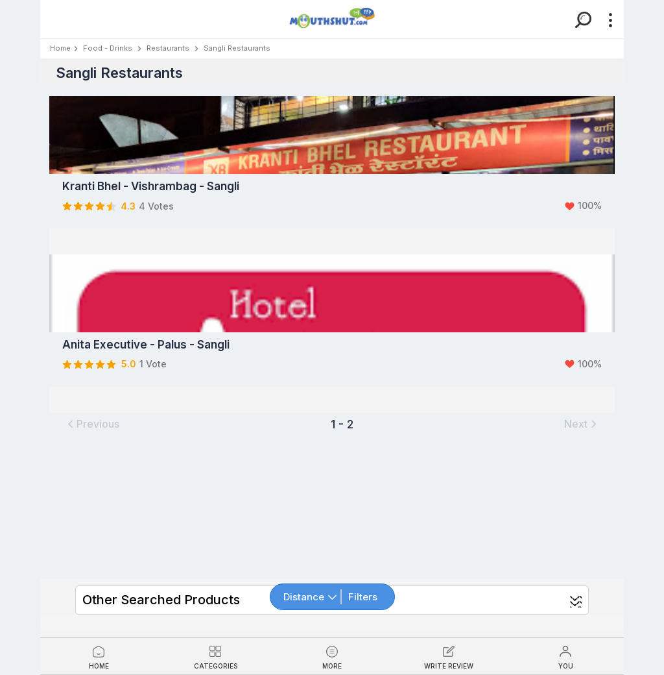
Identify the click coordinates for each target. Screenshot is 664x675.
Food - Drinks (107, 48)
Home (60, 48)
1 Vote (153, 363)
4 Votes (156, 206)
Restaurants (168, 48)
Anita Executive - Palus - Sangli (146, 344)
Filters (362, 597)
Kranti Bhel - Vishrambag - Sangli (150, 186)
